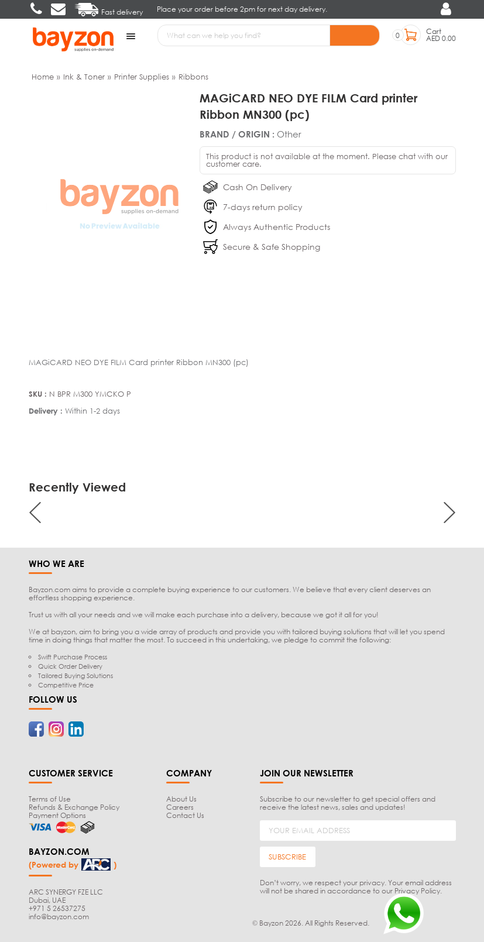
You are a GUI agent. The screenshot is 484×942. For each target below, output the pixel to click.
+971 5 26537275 (57, 908)
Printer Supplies (141, 76)
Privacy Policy (417, 891)
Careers (180, 807)
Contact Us (185, 815)
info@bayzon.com (59, 917)
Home (43, 76)
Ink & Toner (84, 76)
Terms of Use (50, 799)
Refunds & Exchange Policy (74, 807)
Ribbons (193, 76)
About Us (181, 799)
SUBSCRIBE (287, 856)
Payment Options (57, 815)
